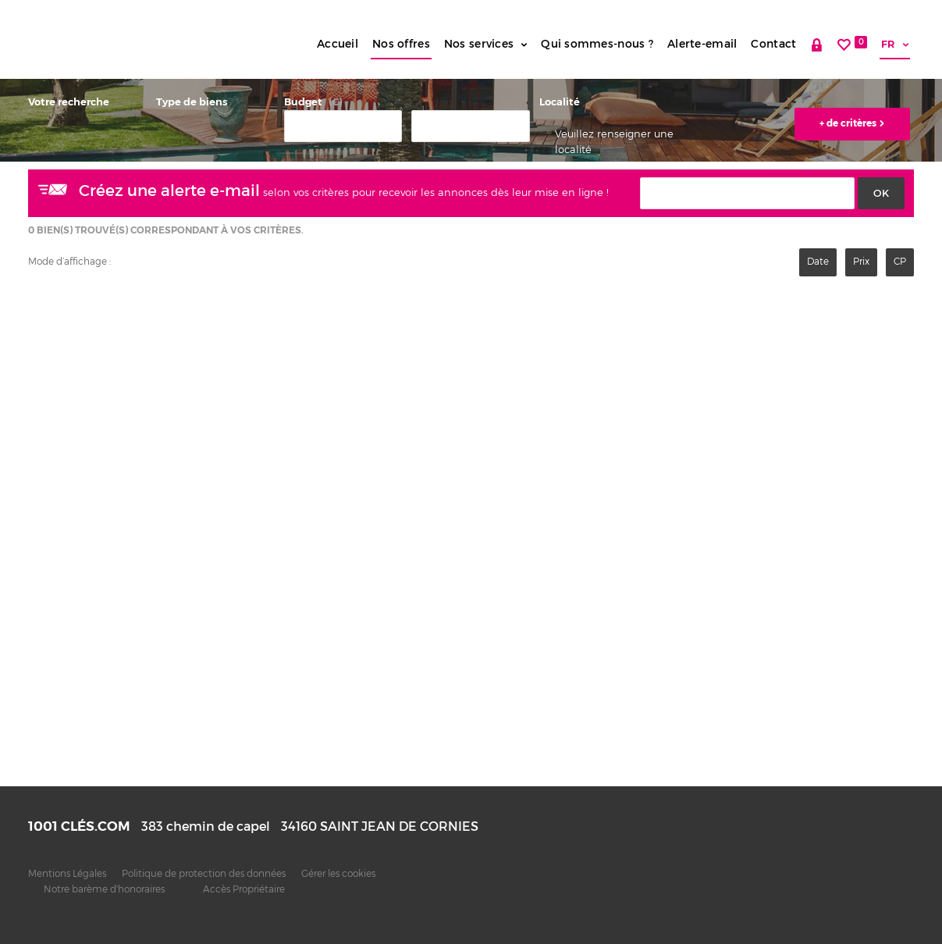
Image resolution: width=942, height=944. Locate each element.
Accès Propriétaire (244, 889)
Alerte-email (702, 44)
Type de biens (191, 102)
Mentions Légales (67, 873)
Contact (773, 44)
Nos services (485, 44)
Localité (559, 102)
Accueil (337, 44)
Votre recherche (68, 102)
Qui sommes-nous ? (597, 44)
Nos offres (401, 44)
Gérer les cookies (338, 873)
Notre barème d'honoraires (105, 889)
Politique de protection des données (204, 873)
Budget (303, 102)
